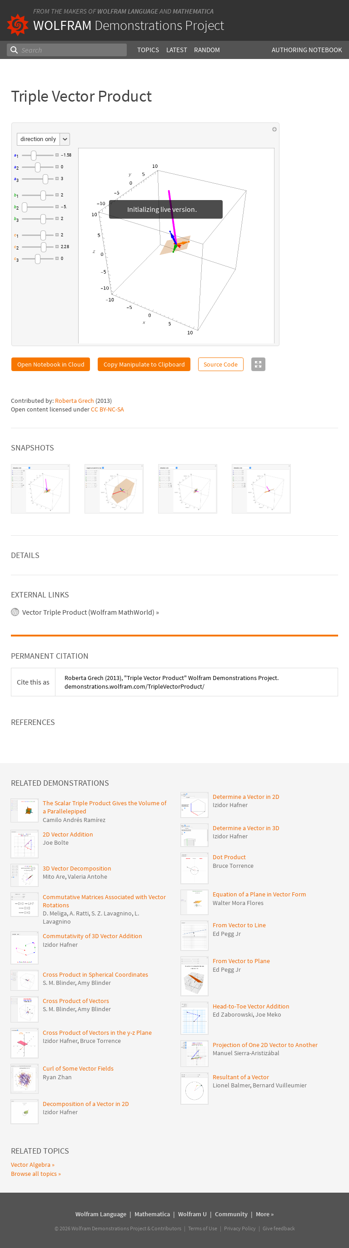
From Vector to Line (239, 925)
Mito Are (54, 876)
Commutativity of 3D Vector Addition (92, 936)
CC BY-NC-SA (107, 409)
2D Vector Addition (68, 834)
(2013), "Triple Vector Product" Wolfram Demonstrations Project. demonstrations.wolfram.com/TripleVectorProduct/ (172, 682)
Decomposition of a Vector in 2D (86, 1104)
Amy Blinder (94, 983)
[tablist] (174, 489)
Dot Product (229, 857)
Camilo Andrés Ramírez (74, 820)
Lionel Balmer (231, 1085)
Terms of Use (202, 1228)
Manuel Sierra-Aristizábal (246, 1053)
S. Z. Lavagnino (111, 913)
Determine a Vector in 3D (246, 828)
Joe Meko (268, 1014)
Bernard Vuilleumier (280, 1085)
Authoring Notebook (307, 49)
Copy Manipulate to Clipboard (144, 364)
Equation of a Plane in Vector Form (259, 894)
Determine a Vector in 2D (246, 797)
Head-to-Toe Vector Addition (251, 1006)
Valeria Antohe (87, 876)
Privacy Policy (240, 1228)
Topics (148, 49)
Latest (176, 49)
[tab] (40, 489)
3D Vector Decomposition (77, 868)
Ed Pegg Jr (227, 934)
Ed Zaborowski (233, 1014)
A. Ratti (79, 913)
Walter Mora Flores (238, 903)
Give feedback (279, 1228)
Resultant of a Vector (241, 1077)
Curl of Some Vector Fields (78, 1068)
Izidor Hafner (60, 944)
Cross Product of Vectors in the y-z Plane (97, 1032)
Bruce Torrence (100, 1041)
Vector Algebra (30, 1164)
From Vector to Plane (241, 961)
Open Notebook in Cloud (51, 364)
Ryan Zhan (57, 1077)
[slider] (38, 155)
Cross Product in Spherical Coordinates (95, 974)
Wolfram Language (127, 11)
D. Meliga (55, 913)
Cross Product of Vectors (76, 1001)
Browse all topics (34, 1174)
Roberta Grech (74, 400)
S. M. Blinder (59, 983)
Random (207, 49)
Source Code (221, 364)
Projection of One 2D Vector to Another (265, 1045)
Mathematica (193, 11)
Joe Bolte (56, 842)
